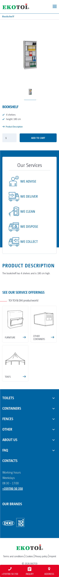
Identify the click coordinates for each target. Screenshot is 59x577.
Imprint (52, 556)
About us (9, 439)
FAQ (5, 450)
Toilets (8, 397)
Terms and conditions (13, 556)
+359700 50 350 (12, 488)
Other (7, 429)
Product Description (12, 126)
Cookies (29, 556)
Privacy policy (41, 556)
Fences (7, 418)
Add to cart (38, 137)
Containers (11, 408)
